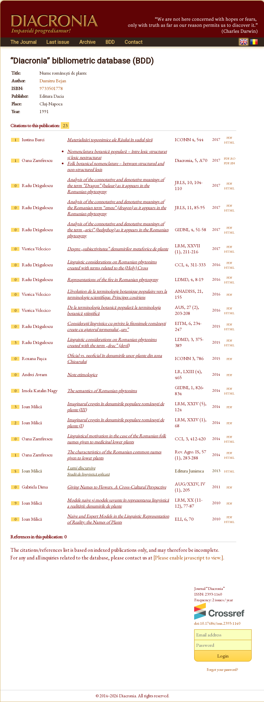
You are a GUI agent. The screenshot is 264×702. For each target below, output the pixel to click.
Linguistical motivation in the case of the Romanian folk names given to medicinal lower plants (116, 439)
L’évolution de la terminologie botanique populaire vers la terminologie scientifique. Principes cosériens (117, 294)
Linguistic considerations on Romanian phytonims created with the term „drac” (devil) (112, 342)
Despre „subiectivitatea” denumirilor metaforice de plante (117, 249)
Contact (133, 42)
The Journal (23, 42)
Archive (87, 42)
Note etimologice (82, 374)
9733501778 (51, 88)
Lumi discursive (88, 471)
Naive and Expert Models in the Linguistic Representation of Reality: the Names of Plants (118, 519)
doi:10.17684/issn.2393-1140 (217, 623)
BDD (110, 42)
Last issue (57, 42)
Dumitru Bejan (52, 81)
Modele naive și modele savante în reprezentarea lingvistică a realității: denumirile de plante (118, 503)
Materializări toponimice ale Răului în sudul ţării (109, 140)
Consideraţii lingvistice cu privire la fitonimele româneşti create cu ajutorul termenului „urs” (116, 326)
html (229, 142)
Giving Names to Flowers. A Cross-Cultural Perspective (116, 487)
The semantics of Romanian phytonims (102, 390)
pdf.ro (229, 158)
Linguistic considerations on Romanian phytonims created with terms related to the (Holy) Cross (112, 265)
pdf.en (229, 163)
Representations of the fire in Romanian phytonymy (112, 279)
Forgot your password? (222, 669)
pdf (229, 137)
